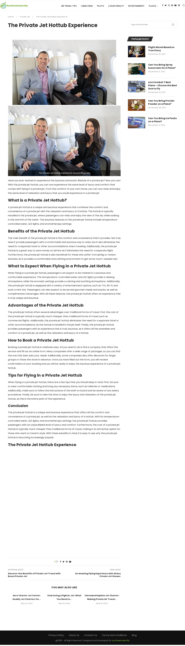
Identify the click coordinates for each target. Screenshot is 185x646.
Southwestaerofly (121, 641)
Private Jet (25, 17)
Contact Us (90, 636)
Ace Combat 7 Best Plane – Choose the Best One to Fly (160, 87)
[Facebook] (162, 6)
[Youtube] (175, 6)
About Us (74, 636)
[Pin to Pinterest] (67, 562)
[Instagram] (169, 6)
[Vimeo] (179, 6)
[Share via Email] (70, 562)
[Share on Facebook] (60, 562)
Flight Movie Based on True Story (161, 50)
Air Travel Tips (69, 5)
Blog (134, 636)
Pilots (100, 5)
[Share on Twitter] (63, 562)
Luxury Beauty (116, 5)
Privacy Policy (56, 636)
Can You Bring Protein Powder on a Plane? (161, 104)
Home (11, 17)
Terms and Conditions (114, 636)
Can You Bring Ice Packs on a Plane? (159, 121)
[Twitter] (166, 6)
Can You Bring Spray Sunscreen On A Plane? (162, 67)
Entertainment (136, 5)
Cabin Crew (87, 5)
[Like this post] (57, 562)
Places (152, 5)
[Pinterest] (172, 6)
